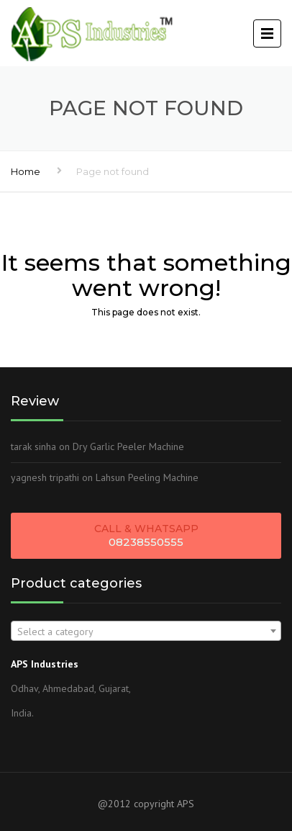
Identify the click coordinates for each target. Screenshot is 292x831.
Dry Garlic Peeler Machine (128, 446)
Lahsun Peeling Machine (147, 477)
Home (25, 171)
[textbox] (146, 631)
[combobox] (146, 631)
